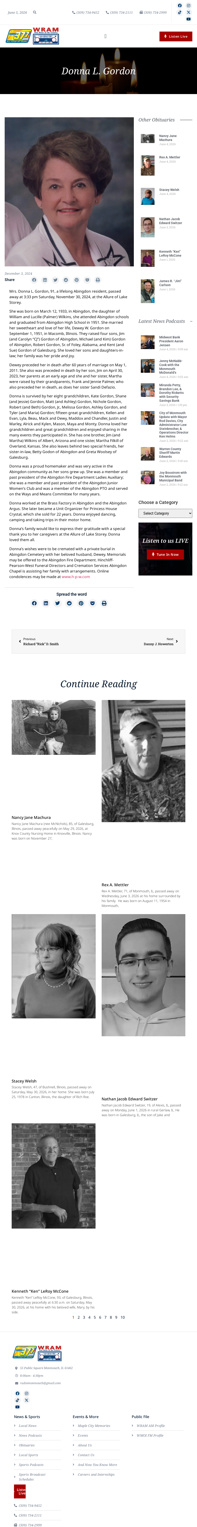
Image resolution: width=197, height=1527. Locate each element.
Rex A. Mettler (169, 157)
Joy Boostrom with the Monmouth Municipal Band (173, 476)
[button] (35, 12)
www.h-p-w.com (76, 576)
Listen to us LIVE (165, 540)
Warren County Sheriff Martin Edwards (170, 453)
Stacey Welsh (169, 190)
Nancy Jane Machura (168, 138)
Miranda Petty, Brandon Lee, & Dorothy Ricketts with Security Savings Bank (171, 392)
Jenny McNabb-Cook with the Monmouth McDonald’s (171, 366)
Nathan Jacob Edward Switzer (170, 221)
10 (123, 1317)
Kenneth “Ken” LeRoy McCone (170, 253)
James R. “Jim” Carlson (170, 283)
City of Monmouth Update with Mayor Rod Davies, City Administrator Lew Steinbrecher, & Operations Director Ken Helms (173, 424)
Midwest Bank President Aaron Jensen (171, 341)
